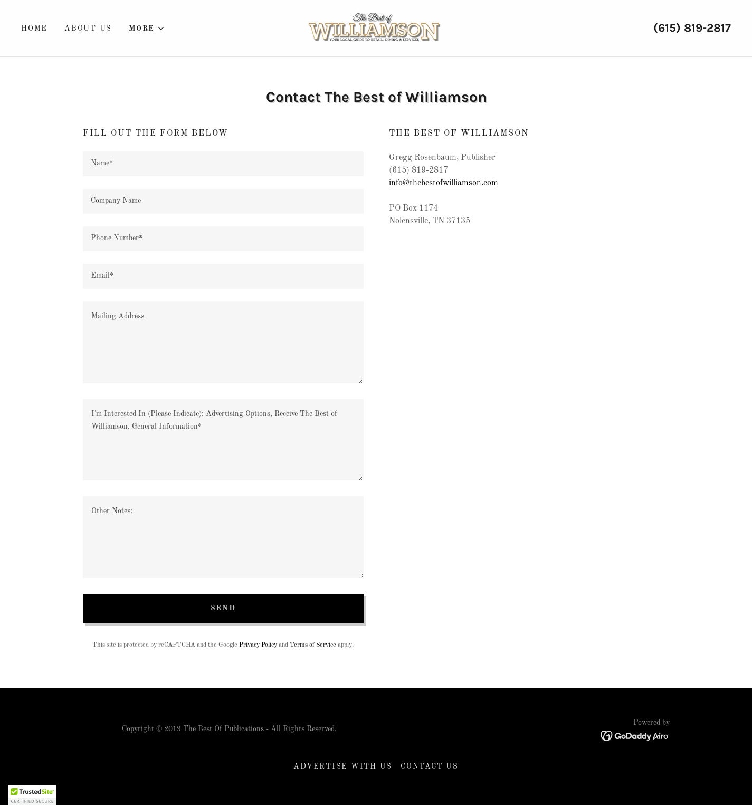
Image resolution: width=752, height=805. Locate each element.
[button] (147, 28)
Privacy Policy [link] (258, 645)
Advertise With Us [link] (342, 766)
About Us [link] (88, 28)
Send (223, 608)
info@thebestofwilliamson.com (443, 183)
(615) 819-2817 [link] (692, 28)
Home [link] (34, 28)
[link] (376, 28)
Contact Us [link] (430, 766)
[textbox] (223, 163)
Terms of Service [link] (313, 645)
